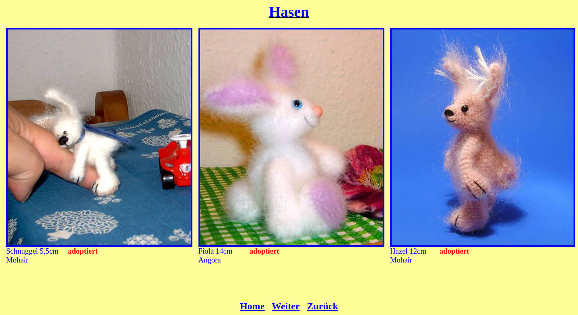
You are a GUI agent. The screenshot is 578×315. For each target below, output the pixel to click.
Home (252, 306)
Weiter (286, 306)
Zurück (322, 306)
